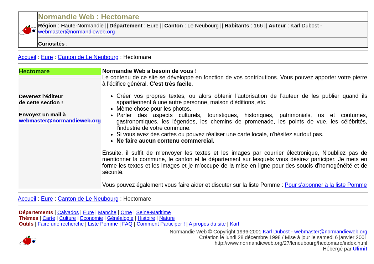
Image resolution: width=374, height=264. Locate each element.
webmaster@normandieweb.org (76, 31)
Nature (167, 218)
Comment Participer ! (160, 224)
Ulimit (360, 249)
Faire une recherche (61, 224)
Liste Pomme (103, 224)
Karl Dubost (276, 231)
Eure (47, 57)
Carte (48, 218)
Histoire (146, 218)
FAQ (127, 224)
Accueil (27, 57)
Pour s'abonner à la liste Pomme (326, 185)
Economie (91, 218)
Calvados (68, 212)
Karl (234, 224)
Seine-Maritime (153, 212)
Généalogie (120, 218)
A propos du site (207, 224)
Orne (126, 212)
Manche (107, 212)
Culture (67, 218)
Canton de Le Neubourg (88, 57)
